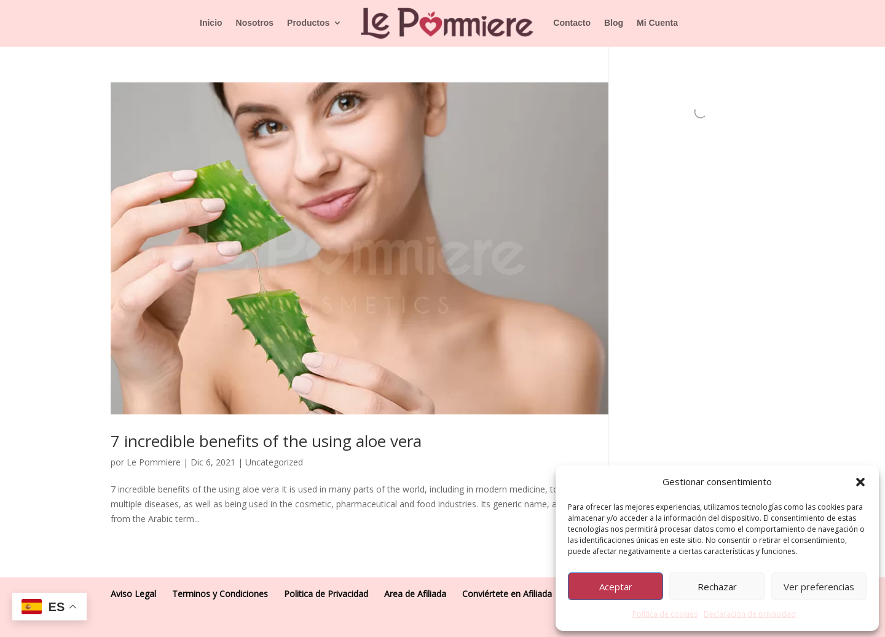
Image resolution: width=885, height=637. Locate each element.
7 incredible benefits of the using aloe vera (266, 441)
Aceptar (615, 586)
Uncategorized (274, 462)
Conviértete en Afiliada (507, 593)
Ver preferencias (819, 586)
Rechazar (717, 586)
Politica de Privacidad (326, 593)
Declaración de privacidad (750, 614)
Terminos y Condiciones (220, 593)
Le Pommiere (154, 462)
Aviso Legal (133, 593)
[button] (860, 482)
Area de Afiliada (415, 593)
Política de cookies (665, 614)
